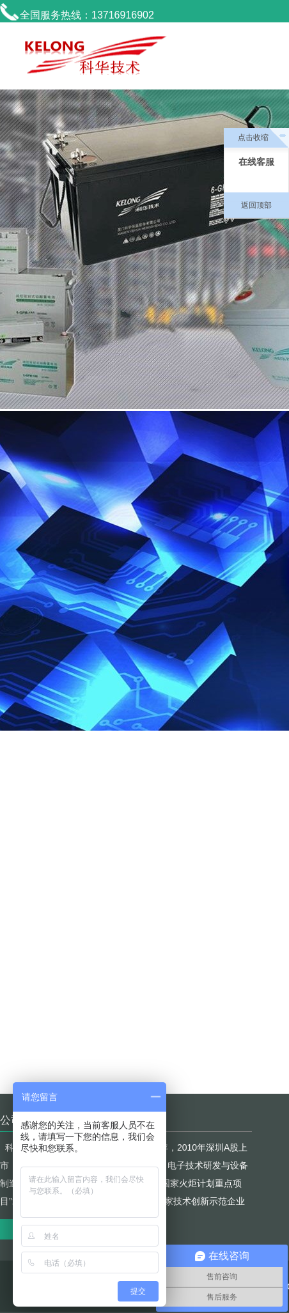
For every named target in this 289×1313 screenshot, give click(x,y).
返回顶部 (256, 205)
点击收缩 (253, 137)
